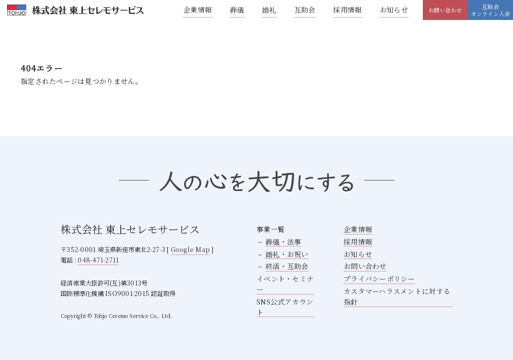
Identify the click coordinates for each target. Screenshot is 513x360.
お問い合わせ (445, 10)
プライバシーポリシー (379, 279)
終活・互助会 (287, 266)
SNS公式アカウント (285, 306)
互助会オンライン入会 (490, 10)
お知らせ (394, 9)
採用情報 (347, 9)
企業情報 (197, 9)
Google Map (190, 249)
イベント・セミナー (285, 284)
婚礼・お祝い (287, 254)
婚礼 (269, 9)
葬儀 (237, 9)
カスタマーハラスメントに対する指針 (397, 296)
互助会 (305, 9)
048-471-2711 (98, 260)
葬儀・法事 (283, 241)
